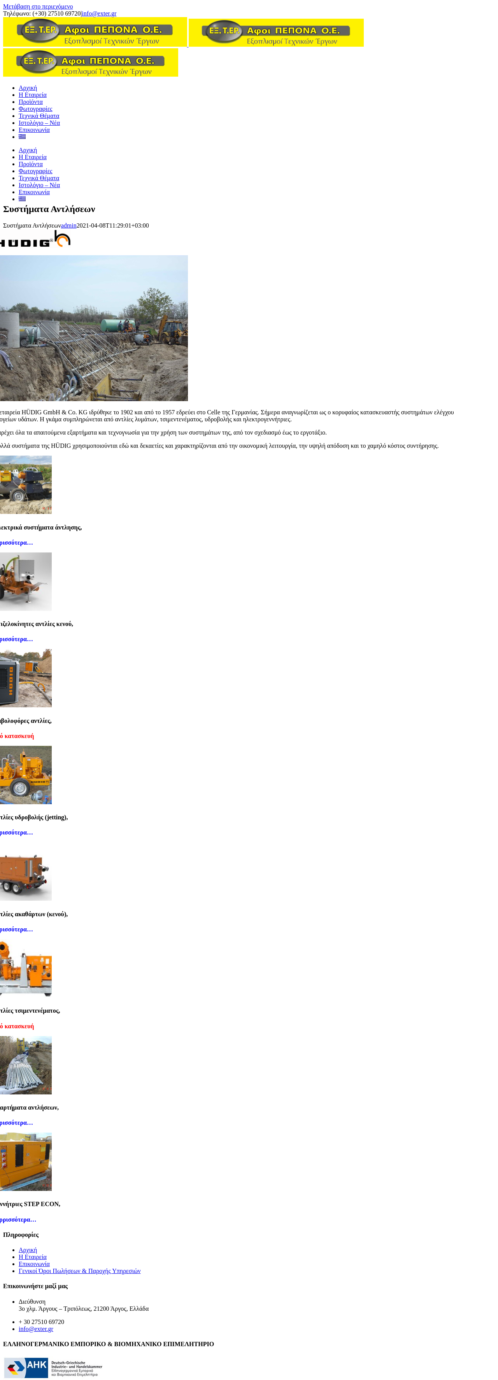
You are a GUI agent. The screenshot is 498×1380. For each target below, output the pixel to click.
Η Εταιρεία (33, 1257)
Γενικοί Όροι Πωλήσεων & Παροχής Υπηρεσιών (80, 1271)
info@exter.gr (99, 13)
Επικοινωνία (34, 1264)
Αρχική (28, 1250)
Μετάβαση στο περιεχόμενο (38, 6)
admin (69, 225)
